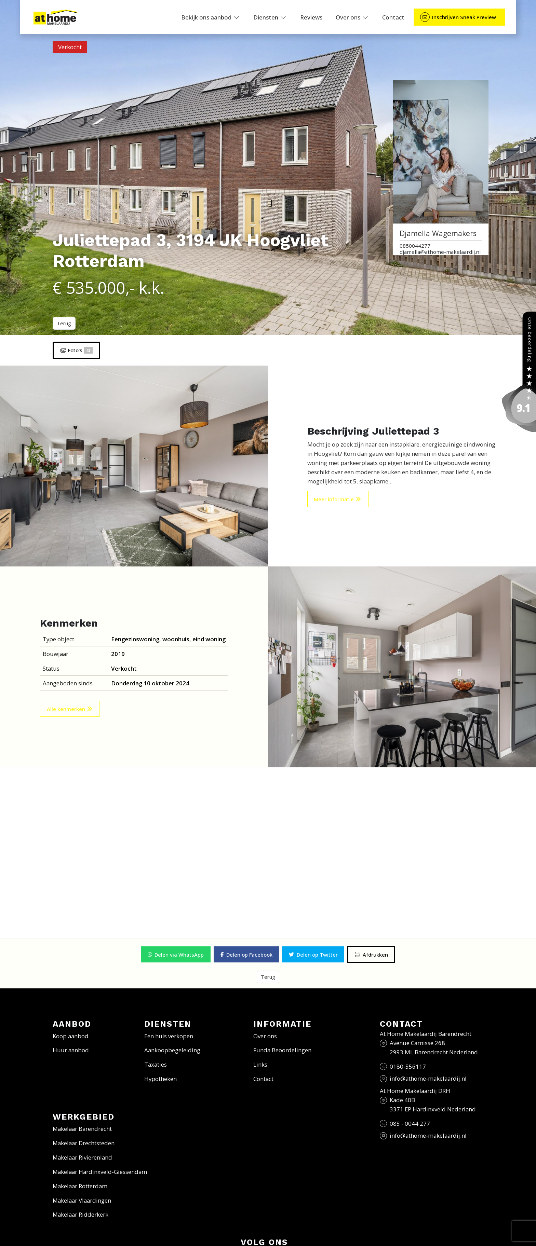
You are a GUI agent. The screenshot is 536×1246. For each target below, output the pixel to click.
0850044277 (415, 246)
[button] (176, 954)
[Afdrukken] (371, 954)
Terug (64, 323)
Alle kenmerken (70, 709)
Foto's (76, 350)
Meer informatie (338, 499)
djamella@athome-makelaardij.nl (440, 252)
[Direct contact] (459, 17)
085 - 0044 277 (410, 1123)
